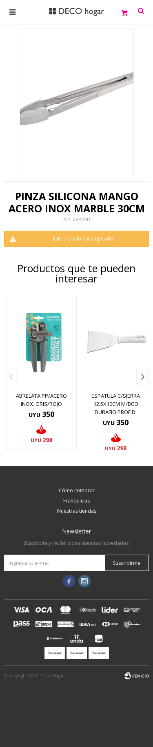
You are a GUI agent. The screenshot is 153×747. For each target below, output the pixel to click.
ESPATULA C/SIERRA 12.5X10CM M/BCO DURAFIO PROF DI (115, 404)
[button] (142, 377)
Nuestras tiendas (76, 510)
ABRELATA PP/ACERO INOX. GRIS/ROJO (41, 400)
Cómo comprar (77, 490)
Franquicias (76, 500)
